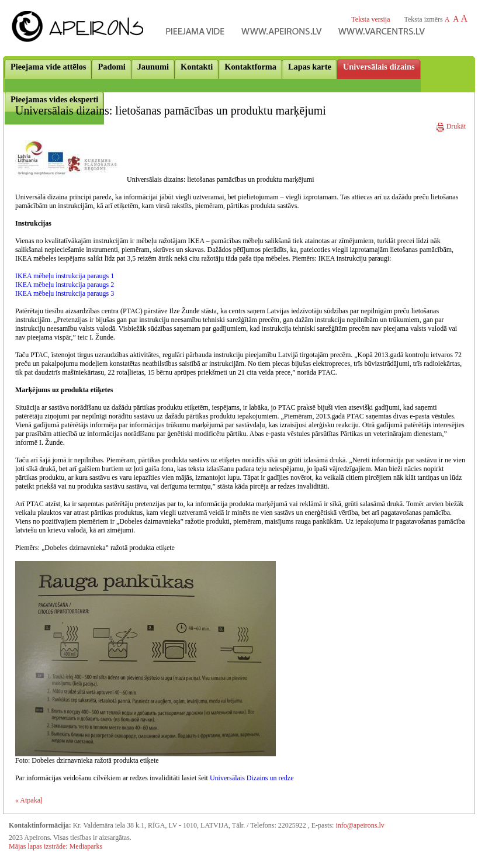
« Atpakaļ (28, 800)
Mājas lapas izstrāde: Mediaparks (55, 846)
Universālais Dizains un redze (252, 778)
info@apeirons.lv (359, 825)
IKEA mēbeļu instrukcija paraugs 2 (64, 285)
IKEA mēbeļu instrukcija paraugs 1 (64, 276)
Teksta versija (370, 19)
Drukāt (451, 126)
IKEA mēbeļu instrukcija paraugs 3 (64, 293)
